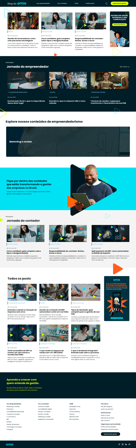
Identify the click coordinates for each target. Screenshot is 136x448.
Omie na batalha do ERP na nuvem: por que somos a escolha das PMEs (20, 352)
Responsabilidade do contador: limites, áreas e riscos (89, 39)
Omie (76, 3)
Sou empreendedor (43, 3)
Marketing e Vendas (98, 92)
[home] (17, 3)
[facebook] (119, 444)
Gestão (52, 92)
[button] (124, 122)
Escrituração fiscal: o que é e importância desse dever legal (26, 102)
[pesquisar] (106, 3)
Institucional (90, 3)
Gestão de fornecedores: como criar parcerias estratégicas (22, 39)
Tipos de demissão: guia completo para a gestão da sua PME (85, 312)
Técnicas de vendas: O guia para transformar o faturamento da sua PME (108, 102)
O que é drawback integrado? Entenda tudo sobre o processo (85, 351)
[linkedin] (126, 444)
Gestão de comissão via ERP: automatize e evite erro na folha (53, 311)
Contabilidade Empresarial (17, 92)
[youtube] (129, 444)
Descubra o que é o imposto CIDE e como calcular (67, 102)
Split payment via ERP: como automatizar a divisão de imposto (110, 252)
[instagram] (123, 444)
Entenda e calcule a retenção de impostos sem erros (22, 311)
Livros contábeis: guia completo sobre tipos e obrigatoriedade (55, 39)
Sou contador (62, 3)
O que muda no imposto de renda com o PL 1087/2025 (51, 351)
